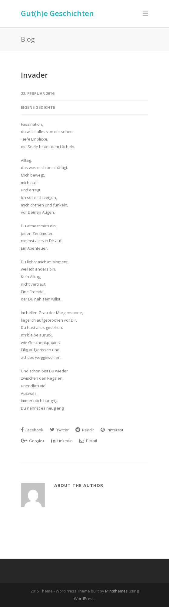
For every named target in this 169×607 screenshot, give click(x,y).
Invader (34, 75)
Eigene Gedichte (38, 107)
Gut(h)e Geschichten (57, 13)
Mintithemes (116, 591)
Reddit (84, 430)
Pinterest (112, 430)
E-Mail (88, 440)
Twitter (59, 430)
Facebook (32, 430)
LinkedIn (62, 440)
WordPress (84, 598)
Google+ (33, 440)
